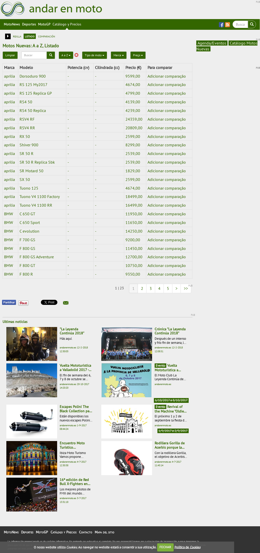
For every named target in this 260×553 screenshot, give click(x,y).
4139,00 (132, 101)
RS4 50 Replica (33, 110)
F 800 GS (27, 248)
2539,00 (132, 153)
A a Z (66, 55)
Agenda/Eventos (212, 43)
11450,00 (133, 248)
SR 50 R (27, 153)
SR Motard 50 (31, 170)
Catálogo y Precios (67, 24)
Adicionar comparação (167, 76)
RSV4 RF (27, 119)
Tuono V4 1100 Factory (40, 196)
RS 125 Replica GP (36, 93)
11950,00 (133, 213)
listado (30, 36)
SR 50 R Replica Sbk (37, 162)
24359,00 (133, 119)
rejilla (17, 36)
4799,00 (132, 93)
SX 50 (25, 179)
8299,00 (132, 144)
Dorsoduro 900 (33, 76)
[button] (65, 303)
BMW (8, 213)
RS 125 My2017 (33, 84)
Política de (187, 547)
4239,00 (132, 110)
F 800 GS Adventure (37, 256)
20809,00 (133, 127)
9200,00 (132, 239)
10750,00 (133, 265)
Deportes (29, 24)
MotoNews (12, 24)
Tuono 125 (29, 188)
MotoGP (44, 24)
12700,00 (133, 256)
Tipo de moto (94, 55)
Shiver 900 (29, 144)
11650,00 (133, 222)
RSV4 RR (27, 127)
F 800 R (26, 274)
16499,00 (133, 205)
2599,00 (132, 136)
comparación (46, 36)
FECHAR (165, 547)
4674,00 (132, 84)
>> (186, 288)
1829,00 (132, 170)
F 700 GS (27, 239)
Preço (138, 55)
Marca (118, 55)
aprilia (9, 76)
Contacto (85, 532)
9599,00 (132, 76)
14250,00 (133, 231)
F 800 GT (27, 265)
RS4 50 (26, 101)
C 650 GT (27, 213)
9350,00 (132, 274)
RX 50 (25, 136)
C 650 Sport (30, 222)
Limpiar (10, 55)
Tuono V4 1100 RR (36, 205)
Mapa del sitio (104, 532)
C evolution (29, 231)
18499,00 (133, 196)
